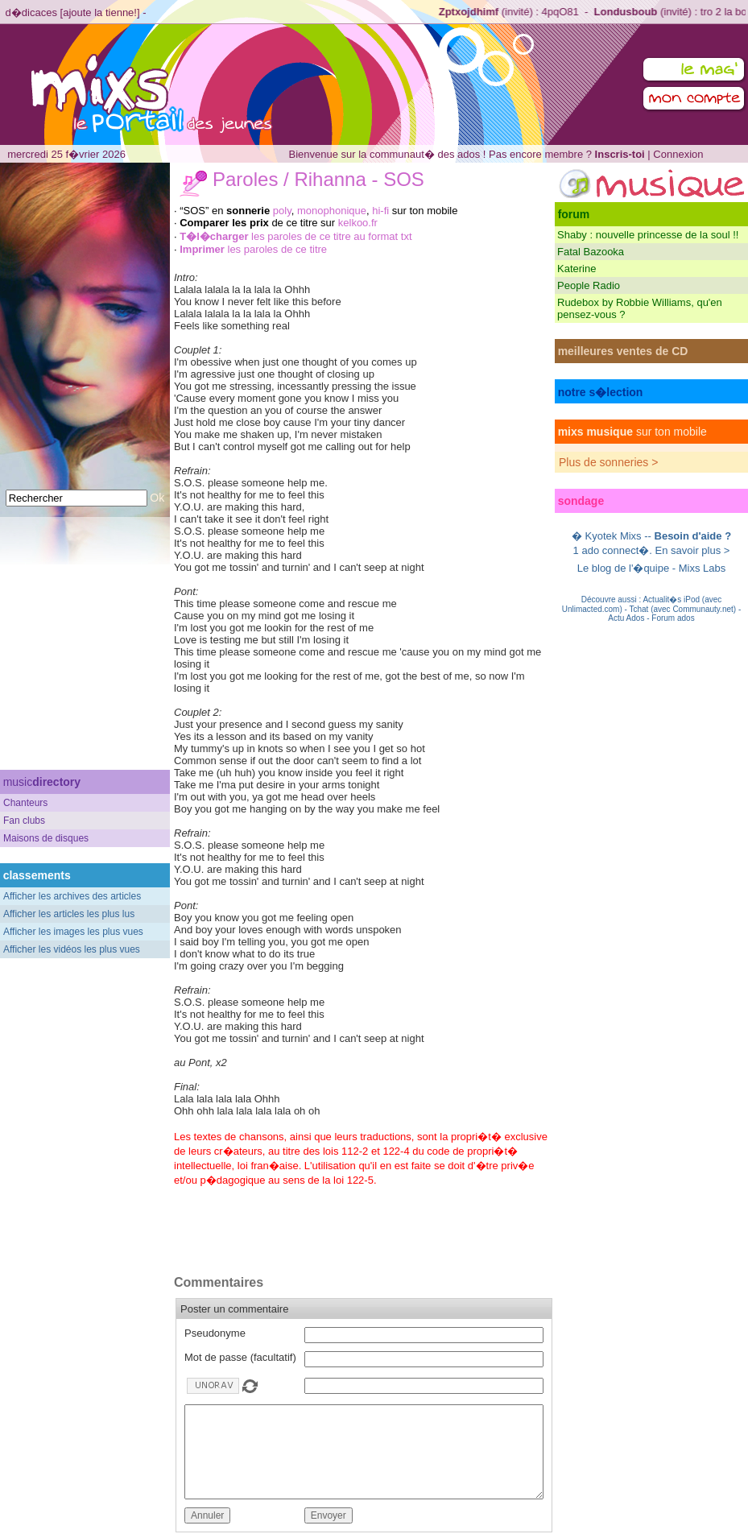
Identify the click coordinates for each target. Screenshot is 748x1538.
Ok (157, 497)
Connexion (678, 154)
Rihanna (330, 179)
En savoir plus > (692, 550)
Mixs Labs (702, 568)
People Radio (588, 285)
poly (282, 211)
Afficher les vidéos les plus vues (71, 949)
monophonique (331, 211)
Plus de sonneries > (608, 462)
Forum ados (672, 618)
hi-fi (380, 211)
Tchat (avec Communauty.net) (682, 609)
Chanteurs (25, 802)
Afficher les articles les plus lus (68, 914)
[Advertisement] (85, 661)
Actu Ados (626, 618)
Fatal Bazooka (590, 252)
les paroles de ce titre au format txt (295, 236)
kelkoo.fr (358, 223)
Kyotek (601, 536)
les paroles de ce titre (253, 249)
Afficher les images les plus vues (73, 931)
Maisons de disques (46, 838)
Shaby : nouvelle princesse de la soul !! (647, 235)
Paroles (245, 179)
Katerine (576, 269)
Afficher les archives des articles (72, 896)
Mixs (631, 536)
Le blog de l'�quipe (623, 568)
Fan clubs (24, 820)
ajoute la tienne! (100, 12)
